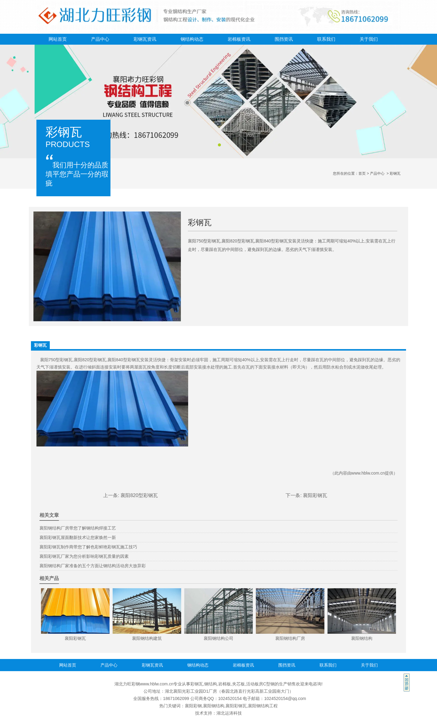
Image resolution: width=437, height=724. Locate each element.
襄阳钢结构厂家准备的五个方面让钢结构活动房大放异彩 (92, 565)
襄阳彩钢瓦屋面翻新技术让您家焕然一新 (77, 537)
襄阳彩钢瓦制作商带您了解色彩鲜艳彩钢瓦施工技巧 (88, 546)
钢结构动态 (192, 39)
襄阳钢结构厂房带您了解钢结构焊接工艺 (77, 528)
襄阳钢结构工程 (263, 705)
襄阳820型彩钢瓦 (90, 359)
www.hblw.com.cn (368, 473)
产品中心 (100, 39)
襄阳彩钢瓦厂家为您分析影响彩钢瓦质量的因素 (84, 556)
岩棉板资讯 (239, 39)
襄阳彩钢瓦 (315, 495)
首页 (362, 173)
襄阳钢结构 (213, 705)
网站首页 (58, 39)
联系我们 (326, 39)
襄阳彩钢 (193, 705)
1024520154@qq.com (285, 698)
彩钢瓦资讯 (145, 39)
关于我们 (369, 39)
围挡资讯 (284, 39)
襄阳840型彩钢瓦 (123, 359)
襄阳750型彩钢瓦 (56, 359)
